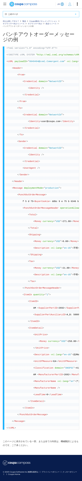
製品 (24, 21)
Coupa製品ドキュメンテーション (43, 21)
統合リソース (51, 23)
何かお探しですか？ (11, 21)
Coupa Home (14, 474)
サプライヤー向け (35, 23)
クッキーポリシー (70, 472)
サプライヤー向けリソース (14, 23)
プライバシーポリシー (50, 472)
